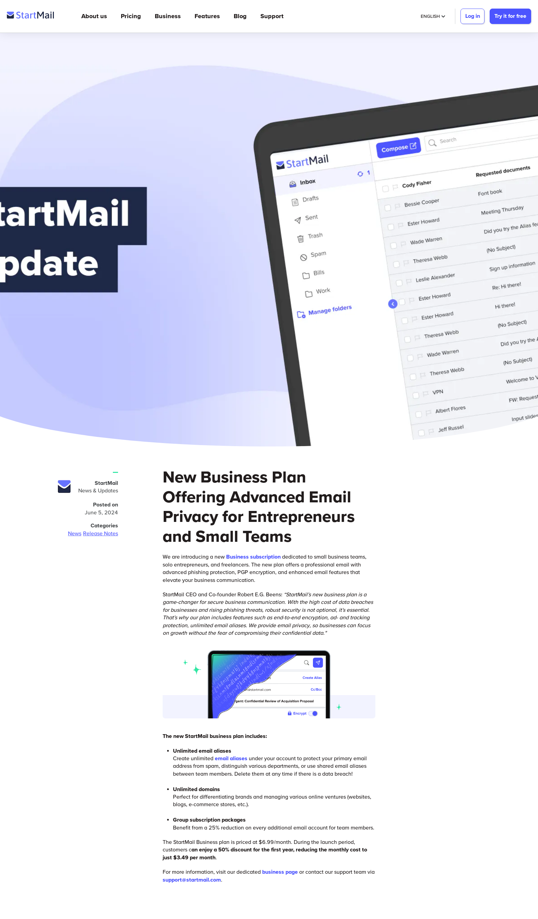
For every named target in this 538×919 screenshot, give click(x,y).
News (74, 533)
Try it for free (510, 16)
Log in (472, 16)
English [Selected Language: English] (433, 16)
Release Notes (100, 533)
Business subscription (253, 556)
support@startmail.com (192, 879)
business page (280, 872)
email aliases (231, 758)
